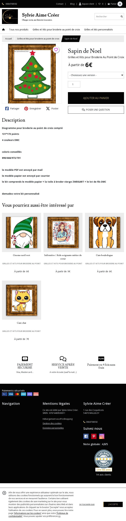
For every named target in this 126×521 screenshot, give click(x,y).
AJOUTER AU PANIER (96, 98)
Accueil (8, 38)
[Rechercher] (122, 16)
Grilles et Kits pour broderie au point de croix (38, 38)
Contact (59, 3)
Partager (12, 109)
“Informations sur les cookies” (27, 513)
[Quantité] (74, 84)
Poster (52, 109)
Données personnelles (53, 428)
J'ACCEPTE (113, 504)
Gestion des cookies (52, 423)
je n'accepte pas (86, 504)
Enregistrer (32, 109)
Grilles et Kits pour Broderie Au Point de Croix (96, 57)
